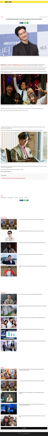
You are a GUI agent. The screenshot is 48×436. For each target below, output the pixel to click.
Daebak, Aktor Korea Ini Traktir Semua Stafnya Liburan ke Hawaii (13, 178)
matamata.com (22, 433)
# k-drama (26, 197)
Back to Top (24, 434)
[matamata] (8, 2)
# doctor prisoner (10, 197)
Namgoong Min (15, 64)
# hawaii (16, 197)
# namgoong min (3, 197)
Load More (24, 428)
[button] (1, 2)
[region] (24, 10)
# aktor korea (21, 197)
